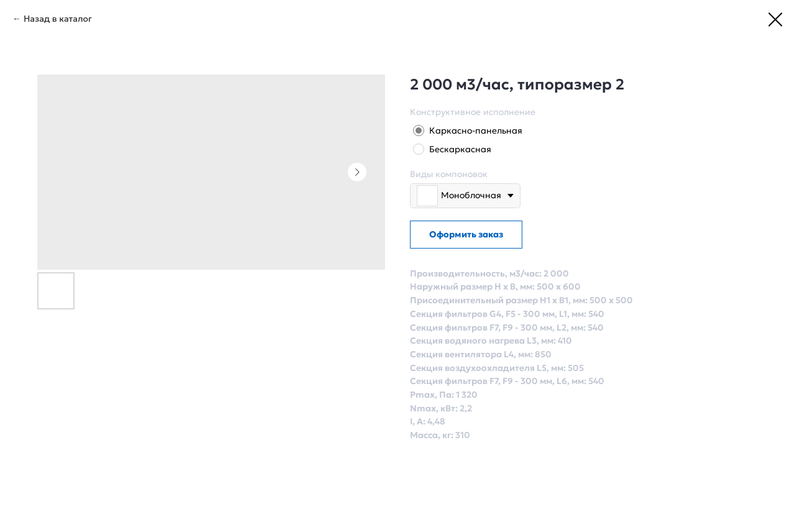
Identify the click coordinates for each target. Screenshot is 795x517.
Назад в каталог (58, 18)
